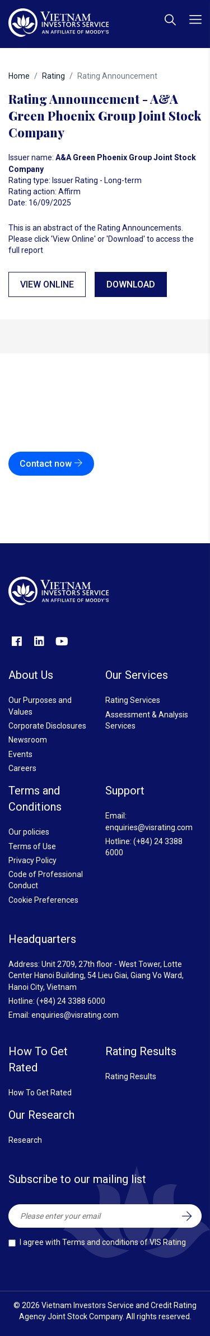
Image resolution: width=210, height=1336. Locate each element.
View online (47, 284)
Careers (22, 768)
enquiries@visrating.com (149, 827)
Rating (53, 75)
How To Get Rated (40, 1092)
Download (130, 284)
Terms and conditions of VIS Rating (124, 1242)
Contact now (51, 463)
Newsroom (27, 739)
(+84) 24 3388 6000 (70, 1001)
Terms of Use (32, 846)
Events (20, 754)
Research (25, 1140)
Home (19, 75)
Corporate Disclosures (47, 725)
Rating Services (132, 700)
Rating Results (130, 1076)
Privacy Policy (32, 860)
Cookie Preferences (43, 900)
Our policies (28, 831)
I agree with (103, 1242)
